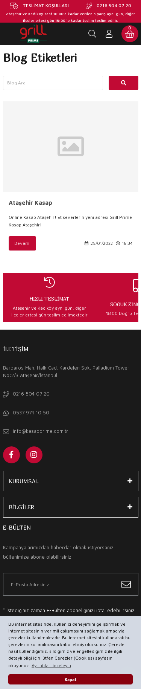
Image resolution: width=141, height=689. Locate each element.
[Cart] (129, 33)
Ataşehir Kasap (30, 202)
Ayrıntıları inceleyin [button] (51, 665)
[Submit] (126, 584)
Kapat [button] (71, 679)
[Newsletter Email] (70, 584)
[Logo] (33, 33)
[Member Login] (109, 33)
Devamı (22, 243)
